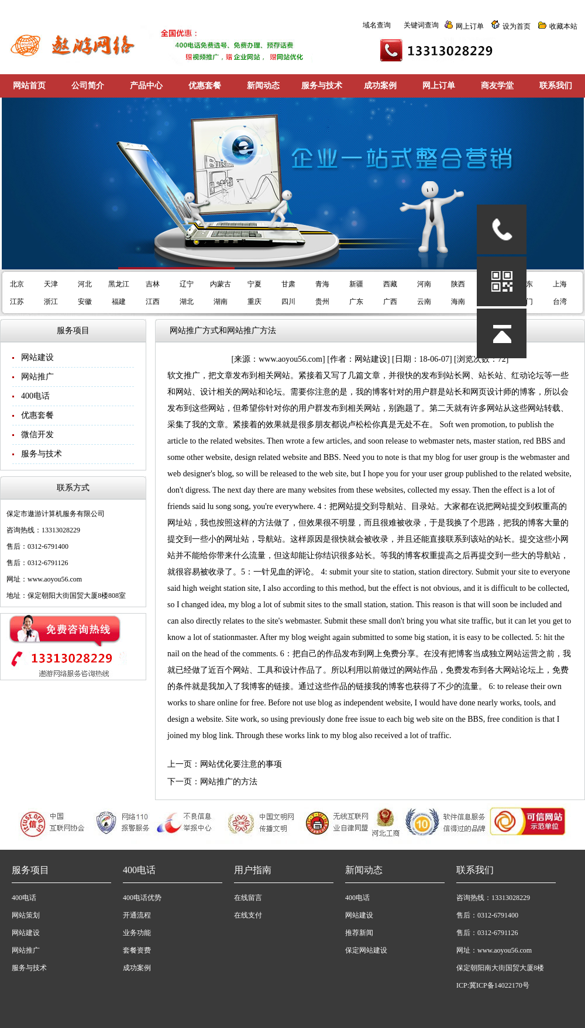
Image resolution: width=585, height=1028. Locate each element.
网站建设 (37, 357)
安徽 (85, 301)
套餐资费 (137, 950)
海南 (458, 301)
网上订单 (470, 26)
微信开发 (37, 434)
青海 (322, 284)
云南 (424, 301)
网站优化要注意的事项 (241, 764)
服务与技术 (321, 85)
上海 (560, 284)
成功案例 (380, 85)
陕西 (458, 284)
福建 (119, 301)
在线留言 (248, 898)
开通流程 (137, 915)
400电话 (35, 396)
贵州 (322, 301)
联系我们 (555, 85)
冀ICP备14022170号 (499, 985)
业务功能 (137, 933)
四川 (288, 301)
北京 (17, 284)
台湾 (560, 301)
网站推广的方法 (228, 781)
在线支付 (248, 915)
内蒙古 (220, 284)
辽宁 (187, 284)
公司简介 (87, 85)
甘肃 (288, 284)
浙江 (51, 301)
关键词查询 (421, 25)
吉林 (153, 284)
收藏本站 (563, 26)
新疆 (356, 284)
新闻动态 (263, 85)
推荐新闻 (359, 933)
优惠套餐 (204, 85)
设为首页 (517, 26)
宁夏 (254, 284)
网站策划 (26, 915)
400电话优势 (142, 898)
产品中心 (146, 85)
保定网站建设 (366, 950)
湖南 (221, 301)
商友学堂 (497, 85)
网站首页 (29, 85)
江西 (153, 301)
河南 (424, 284)
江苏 (17, 301)
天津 (51, 284)
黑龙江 (118, 284)
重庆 (254, 301)
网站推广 (37, 376)
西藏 (390, 284)
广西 (390, 301)
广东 (356, 301)
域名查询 (377, 25)
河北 (85, 284)
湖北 (187, 301)
